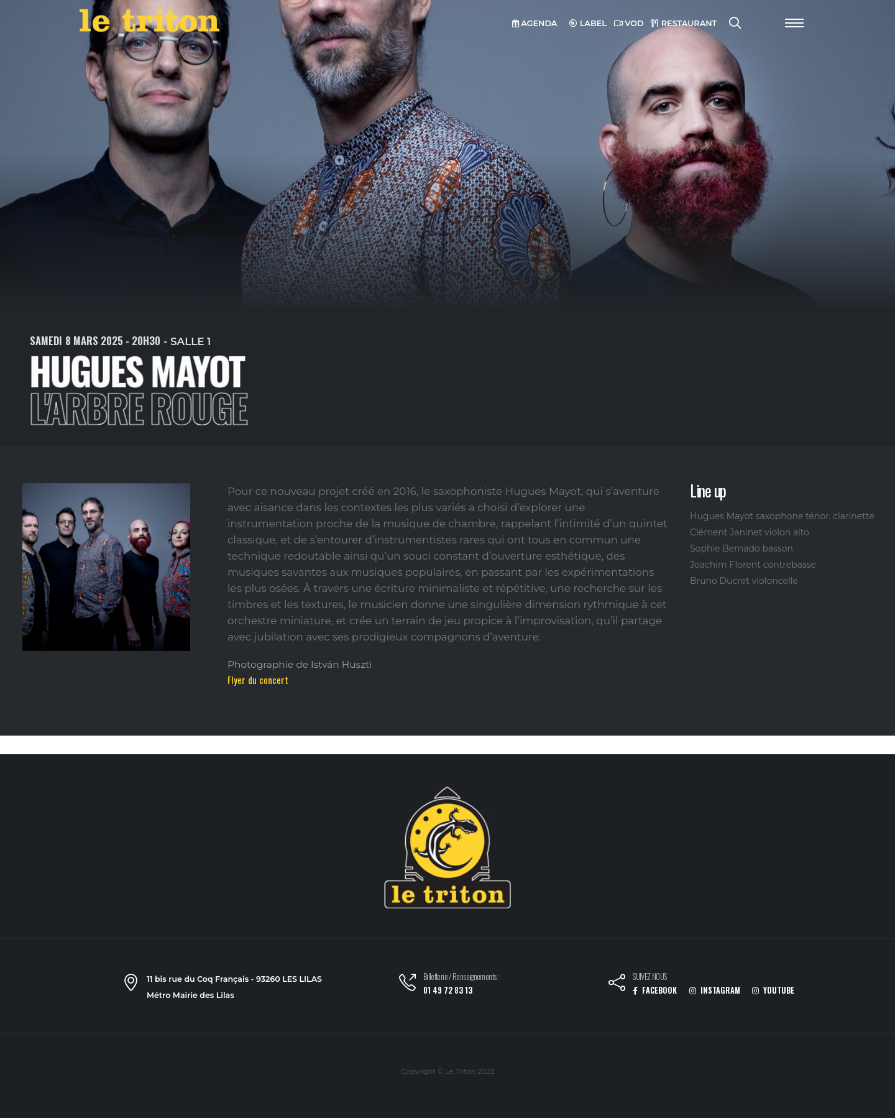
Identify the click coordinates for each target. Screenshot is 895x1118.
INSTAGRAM (714, 990)
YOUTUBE (773, 990)
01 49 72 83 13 (447, 990)
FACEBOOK (655, 990)
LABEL (588, 23)
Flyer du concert (257, 679)
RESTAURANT (684, 23)
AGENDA (535, 23)
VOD (629, 23)
